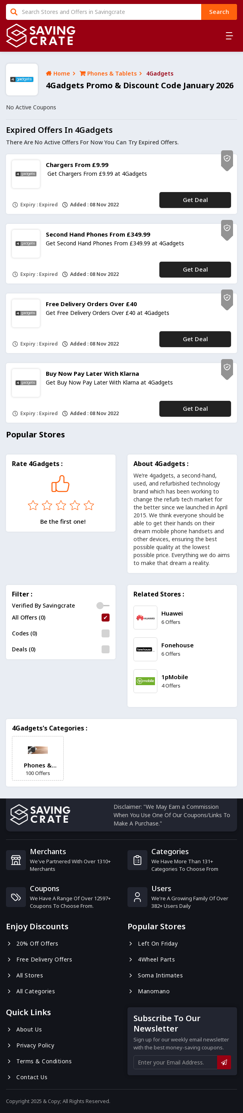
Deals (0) (23, 649)
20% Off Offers (32, 943)
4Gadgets (159, 73)
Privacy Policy (30, 1045)
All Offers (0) (28, 617)
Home (58, 73)
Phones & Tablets (108, 73)
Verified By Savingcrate (43, 605)
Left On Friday (152, 943)
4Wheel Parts (151, 959)
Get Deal (195, 200)
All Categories (30, 991)
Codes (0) (24, 633)
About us (24, 1029)
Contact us (26, 1077)
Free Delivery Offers (39, 959)
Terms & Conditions (39, 1061)
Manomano (148, 991)
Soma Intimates (155, 975)
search (219, 12)
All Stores (24, 975)
